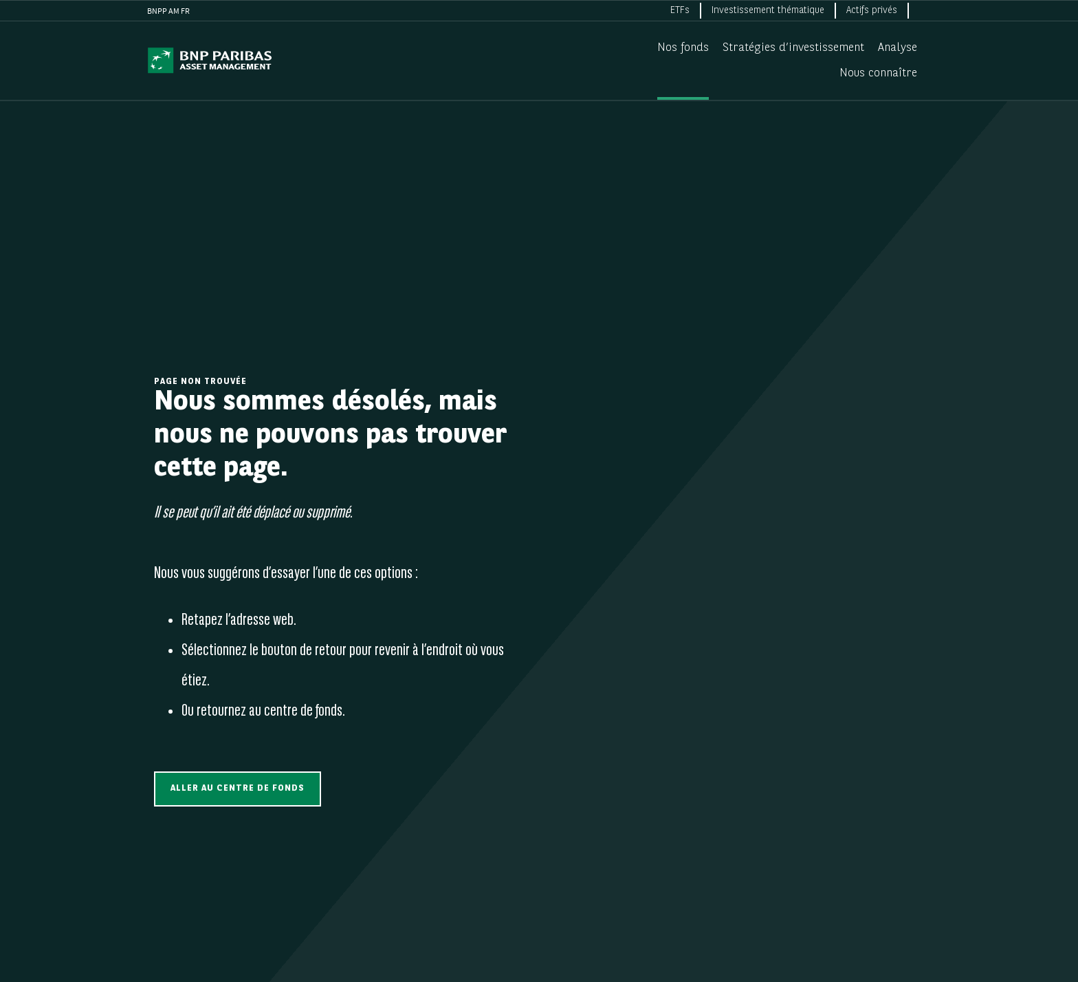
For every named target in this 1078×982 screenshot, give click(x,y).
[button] (237, 789)
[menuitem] (680, 11)
